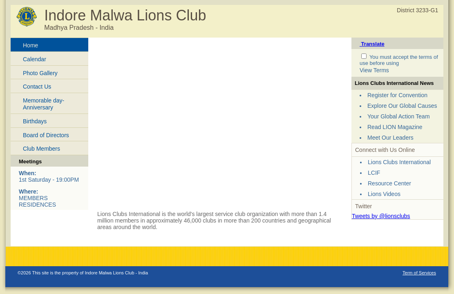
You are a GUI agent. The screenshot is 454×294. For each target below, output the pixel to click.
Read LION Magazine (395, 127)
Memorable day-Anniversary (43, 104)
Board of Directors (46, 135)
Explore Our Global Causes (402, 105)
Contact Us (37, 86)
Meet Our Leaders (390, 137)
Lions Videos (384, 194)
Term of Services (419, 272)
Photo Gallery (40, 73)
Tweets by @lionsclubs (381, 216)
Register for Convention (397, 95)
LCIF (374, 172)
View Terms (374, 70)
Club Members (41, 148)
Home (30, 45)
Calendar (34, 59)
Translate (372, 44)
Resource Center (389, 183)
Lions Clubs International (399, 162)
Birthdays (35, 121)
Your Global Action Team (398, 116)
